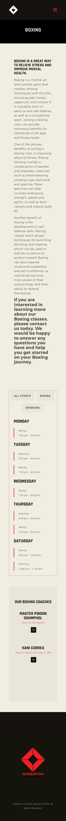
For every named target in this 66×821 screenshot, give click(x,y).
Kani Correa (33, 648)
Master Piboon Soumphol (33, 616)
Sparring (33, 408)
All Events (22, 396)
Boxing (45, 396)
